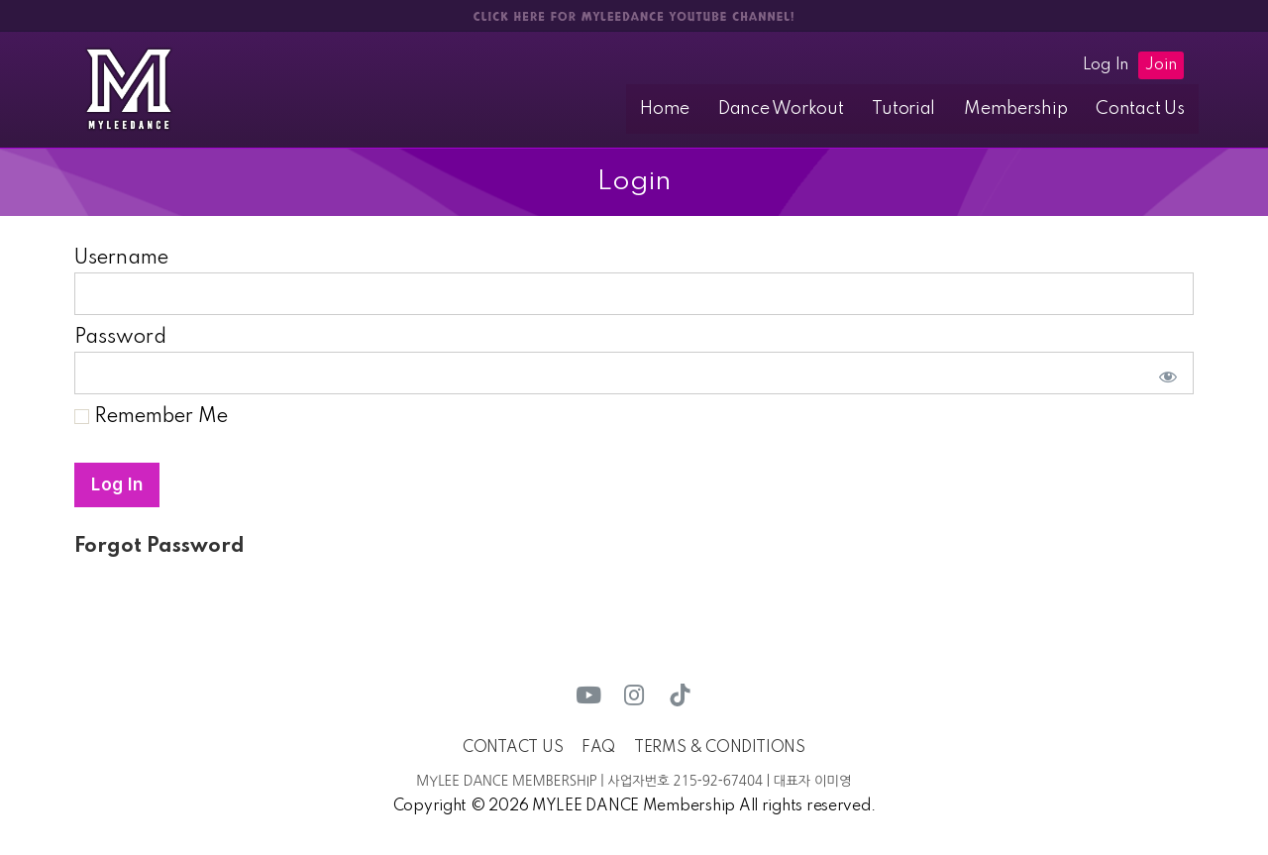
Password (120, 339)
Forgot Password (159, 548)
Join (1161, 65)
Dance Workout (812, 109)
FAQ (598, 748)
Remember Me (151, 418)
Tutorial (926, 109)
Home (704, 109)
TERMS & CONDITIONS (719, 748)
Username (121, 259)
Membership (1028, 109)
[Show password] (1164, 374)
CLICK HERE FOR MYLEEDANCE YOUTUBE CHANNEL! (634, 17)
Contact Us (1145, 109)
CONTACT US (513, 748)
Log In (1105, 65)
